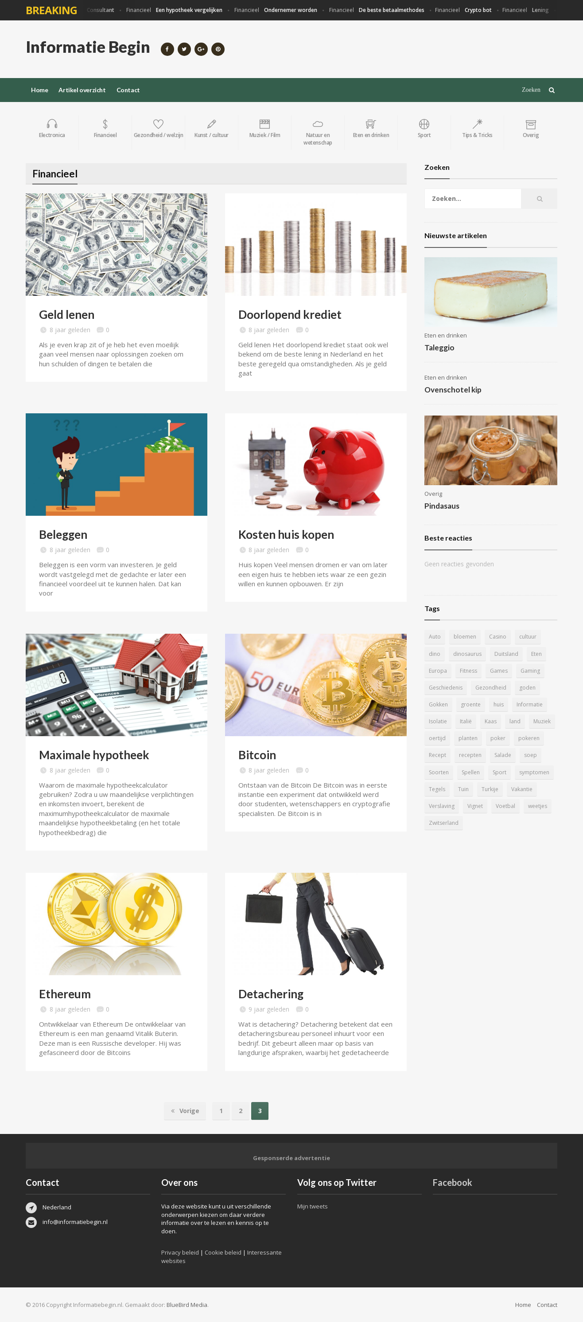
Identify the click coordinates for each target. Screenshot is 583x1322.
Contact (128, 90)
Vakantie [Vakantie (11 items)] (521, 789)
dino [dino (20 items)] (434, 654)
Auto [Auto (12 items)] (435, 636)
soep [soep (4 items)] (530, 755)
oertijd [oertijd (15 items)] (437, 738)
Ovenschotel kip (453, 389)
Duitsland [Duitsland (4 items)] (506, 654)
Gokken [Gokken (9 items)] (438, 704)
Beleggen (63, 534)
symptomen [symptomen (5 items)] (534, 772)
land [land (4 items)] (515, 721)
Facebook (452, 1182)
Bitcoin (257, 755)
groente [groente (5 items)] (471, 704)
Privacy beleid (180, 1252)
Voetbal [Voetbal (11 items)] (505, 806)
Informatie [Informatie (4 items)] (530, 704)
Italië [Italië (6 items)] (466, 721)
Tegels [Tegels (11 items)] (437, 789)
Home (39, 90)
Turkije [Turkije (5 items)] (490, 789)
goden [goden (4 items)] (527, 687)
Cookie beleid (223, 1252)
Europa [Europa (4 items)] (438, 671)
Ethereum (65, 994)
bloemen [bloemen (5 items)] (465, 636)
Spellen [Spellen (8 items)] (471, 772)
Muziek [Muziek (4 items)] (542, 721)
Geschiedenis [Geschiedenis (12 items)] (446, 687)
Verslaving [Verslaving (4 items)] (442, 806)
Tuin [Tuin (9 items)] (463, 789)
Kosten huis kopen (286, 534)
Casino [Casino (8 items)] (497, 636)
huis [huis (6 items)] (499, 704)
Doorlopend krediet (290, 314)
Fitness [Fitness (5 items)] (468, 671)
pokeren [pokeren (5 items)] (529, 738)
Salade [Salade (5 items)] (502, 755)
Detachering (270, 994)
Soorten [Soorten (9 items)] (439, 772)
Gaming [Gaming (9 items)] (530, 671)
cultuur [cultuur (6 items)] (527, 636)
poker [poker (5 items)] (497, 738)
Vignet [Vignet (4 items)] (475, 806)
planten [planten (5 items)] (468, 738)
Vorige (185, 1110)
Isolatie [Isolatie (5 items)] (438, 721)
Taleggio (439, 347)
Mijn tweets (312, 1206)
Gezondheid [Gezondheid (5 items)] (490, 687)
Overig (433, 494)
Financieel (90, 10)
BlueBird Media (187, 1305)
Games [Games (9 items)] (499, 671)
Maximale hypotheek (94, 755)
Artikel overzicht (81, 90)
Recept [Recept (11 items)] (437, 755)
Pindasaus (441, 505)
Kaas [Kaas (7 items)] (491, 721)
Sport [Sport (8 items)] (499, 772)
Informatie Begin (88, 46)
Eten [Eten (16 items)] (536, 654)
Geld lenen (66, 314)
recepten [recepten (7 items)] (470, 755)
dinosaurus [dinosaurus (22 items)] (467, 654)
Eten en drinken (445, 335)
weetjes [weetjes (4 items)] (537, 806)
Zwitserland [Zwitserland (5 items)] (444, 823)
